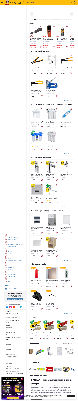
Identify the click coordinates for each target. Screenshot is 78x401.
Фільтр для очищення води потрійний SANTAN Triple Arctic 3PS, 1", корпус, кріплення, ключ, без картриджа (37, 144)
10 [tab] (52, 19)
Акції (31, 23)
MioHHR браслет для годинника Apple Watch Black (36, 304)
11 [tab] (54, 19)
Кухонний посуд (10, 267)
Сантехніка (9, 235)
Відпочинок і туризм (11, 263)
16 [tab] (64, 19)
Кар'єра (8, 325)
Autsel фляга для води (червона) (36, 281)
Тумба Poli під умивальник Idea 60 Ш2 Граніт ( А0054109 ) (37, 228)
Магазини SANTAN (11, 288)
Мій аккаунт (9, 349)
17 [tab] (66, 19)
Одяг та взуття (10, 276)
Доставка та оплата (11, 347)
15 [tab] (62, 19)
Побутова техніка (11, 239)
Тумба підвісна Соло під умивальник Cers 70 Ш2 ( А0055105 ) (36, 251)
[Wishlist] (40, 26)
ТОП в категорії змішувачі (40, 158)
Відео (7, 339)
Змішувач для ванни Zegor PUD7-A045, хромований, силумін (51, 197)
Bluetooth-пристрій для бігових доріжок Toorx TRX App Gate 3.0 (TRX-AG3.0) (35, 39)
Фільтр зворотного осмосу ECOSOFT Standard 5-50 (37, 121)
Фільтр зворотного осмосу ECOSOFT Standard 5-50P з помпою (52, 121)
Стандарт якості (10, 359)
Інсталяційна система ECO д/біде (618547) (51, 68)
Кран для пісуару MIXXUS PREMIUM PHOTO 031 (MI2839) (66, 175)
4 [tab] (39, 19)
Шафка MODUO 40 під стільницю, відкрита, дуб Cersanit (51, 251)
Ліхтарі (8, 256)
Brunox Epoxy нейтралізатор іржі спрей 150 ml (49, 39)
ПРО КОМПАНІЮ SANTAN (12, 320)
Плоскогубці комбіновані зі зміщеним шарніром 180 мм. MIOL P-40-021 (37, 68)
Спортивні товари (11, 265)
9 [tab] (49, 19)
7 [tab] (45, 19)
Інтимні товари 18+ (11, 279)
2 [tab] (35, 19)
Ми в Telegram (10, 285)
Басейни (8, 251)
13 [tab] (58, 19)
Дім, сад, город (10, 274)
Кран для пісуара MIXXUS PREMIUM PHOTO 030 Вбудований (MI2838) (36, 197)
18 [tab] (68, 19)
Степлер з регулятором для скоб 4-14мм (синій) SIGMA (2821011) (51, 91)
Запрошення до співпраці (12, 368)
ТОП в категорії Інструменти (41, 51)
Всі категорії (67, 343)
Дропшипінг (9, 366)
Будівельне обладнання (12, 249)
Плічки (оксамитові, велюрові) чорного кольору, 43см (50, 304)
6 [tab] (43, 19)
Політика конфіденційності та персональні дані (13, 331)
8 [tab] (47, 19)
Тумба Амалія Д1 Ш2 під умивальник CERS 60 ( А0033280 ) (65, 228)
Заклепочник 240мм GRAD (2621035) (66, 68)
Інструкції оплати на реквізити (14, 351)
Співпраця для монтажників (13, 371)
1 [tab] (32, 19)
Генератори (9, 258)
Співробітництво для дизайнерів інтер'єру (14, 375)
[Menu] (2, 2)
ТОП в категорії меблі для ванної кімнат (46, 211)
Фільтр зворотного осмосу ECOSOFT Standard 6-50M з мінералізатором (52, 144)
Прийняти (71, 395)
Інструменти (9, 242)
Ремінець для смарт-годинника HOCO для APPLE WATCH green (65, 281)
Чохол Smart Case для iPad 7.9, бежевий (52, 281)
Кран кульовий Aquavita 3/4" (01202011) (48, 333)
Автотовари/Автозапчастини (14, 244)
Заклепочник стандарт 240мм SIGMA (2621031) (36, 91)
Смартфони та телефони (12, 237)
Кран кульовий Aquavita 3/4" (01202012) (62, 333)
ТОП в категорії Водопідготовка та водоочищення (50, 104)
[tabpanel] (51, 13)
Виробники (9, 327)
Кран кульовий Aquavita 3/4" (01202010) (35, 333)
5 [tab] (41, 19)
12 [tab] (56, 19)
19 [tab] (70, 19)
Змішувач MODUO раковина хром (50, 175)
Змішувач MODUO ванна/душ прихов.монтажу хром (37, 175)
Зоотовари (9, 270)
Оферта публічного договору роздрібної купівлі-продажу (13, 336)
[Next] (71, 13)
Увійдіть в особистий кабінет (15, 299)
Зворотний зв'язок (11, 354)
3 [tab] (37, 19)
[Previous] (31, 13)
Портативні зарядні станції (13, 260)
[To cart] (41, 47)
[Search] (71, 2)
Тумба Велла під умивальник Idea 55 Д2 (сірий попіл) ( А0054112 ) (51, 228)
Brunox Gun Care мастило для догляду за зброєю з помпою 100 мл (62, 39)
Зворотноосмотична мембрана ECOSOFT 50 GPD (65, 121)
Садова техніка (10, 246)
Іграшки (8, 253)
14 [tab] (60, 19)
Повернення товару (11, 356)
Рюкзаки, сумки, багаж (12, 272)
